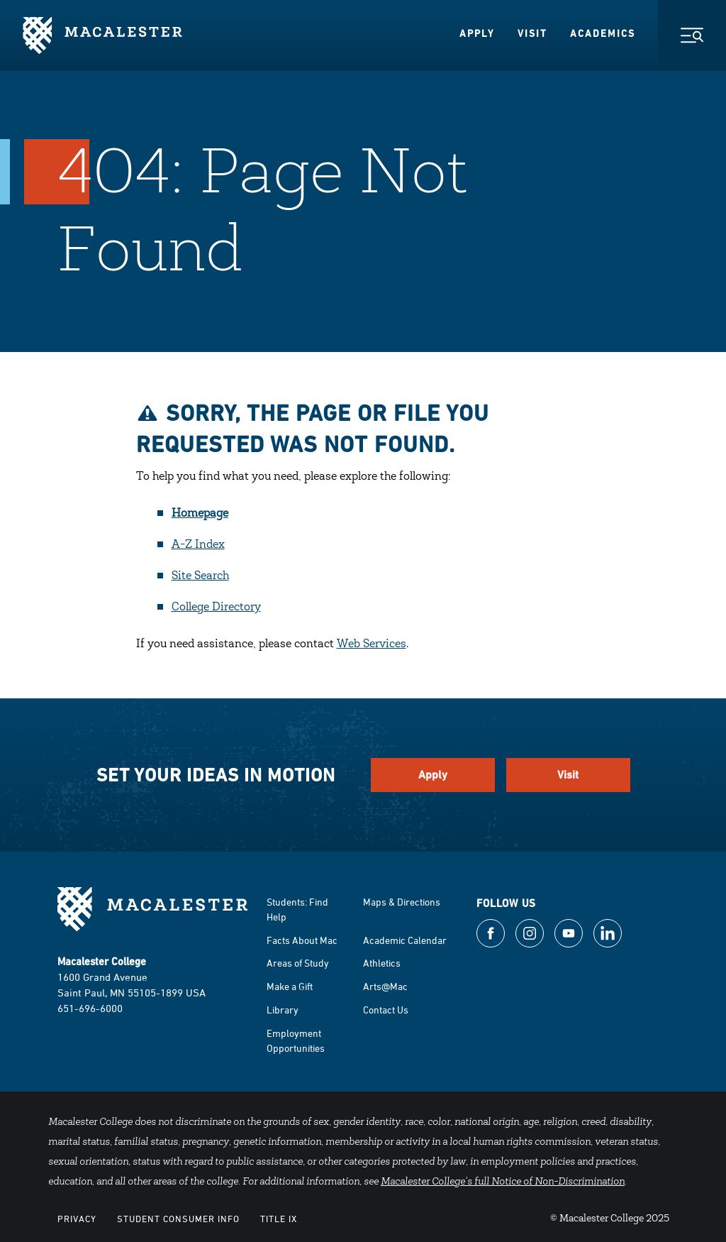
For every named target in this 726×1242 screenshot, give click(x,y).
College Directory (216, 607)
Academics (602, 33)
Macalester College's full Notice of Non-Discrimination (503, 1182)
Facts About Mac (302, 940)
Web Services (371, 644)
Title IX (278, 1218)
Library (282, 1010)
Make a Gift (290, 986)
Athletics (382, 963)
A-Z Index (198, 545)
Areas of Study (298, 963)
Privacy (76, 1218)
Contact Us (385, 1010)
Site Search (200, 576)
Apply (477, 33)
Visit (532, 33)
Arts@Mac (385, 986)
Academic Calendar (405, 940)
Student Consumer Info (178, 1218)
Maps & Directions (401, 902)
